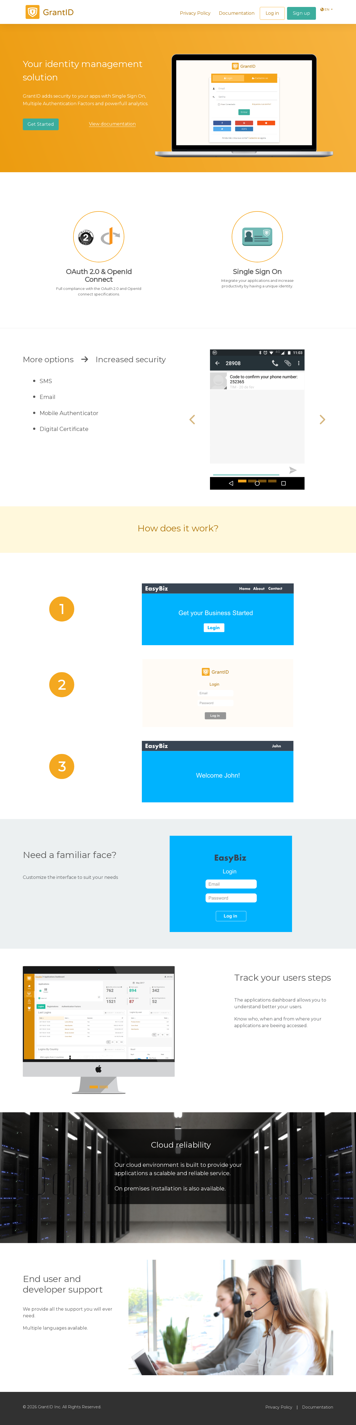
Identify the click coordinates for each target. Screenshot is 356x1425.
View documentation (112, 124)
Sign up (301, 13)
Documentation (236, 13)
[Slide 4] (272, 481)
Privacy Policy (195, 13)
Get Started (41, 124)
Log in (272, 13)
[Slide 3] (262, 481)
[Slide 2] (252, 481)
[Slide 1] (242, 481)
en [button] (325, 9)
